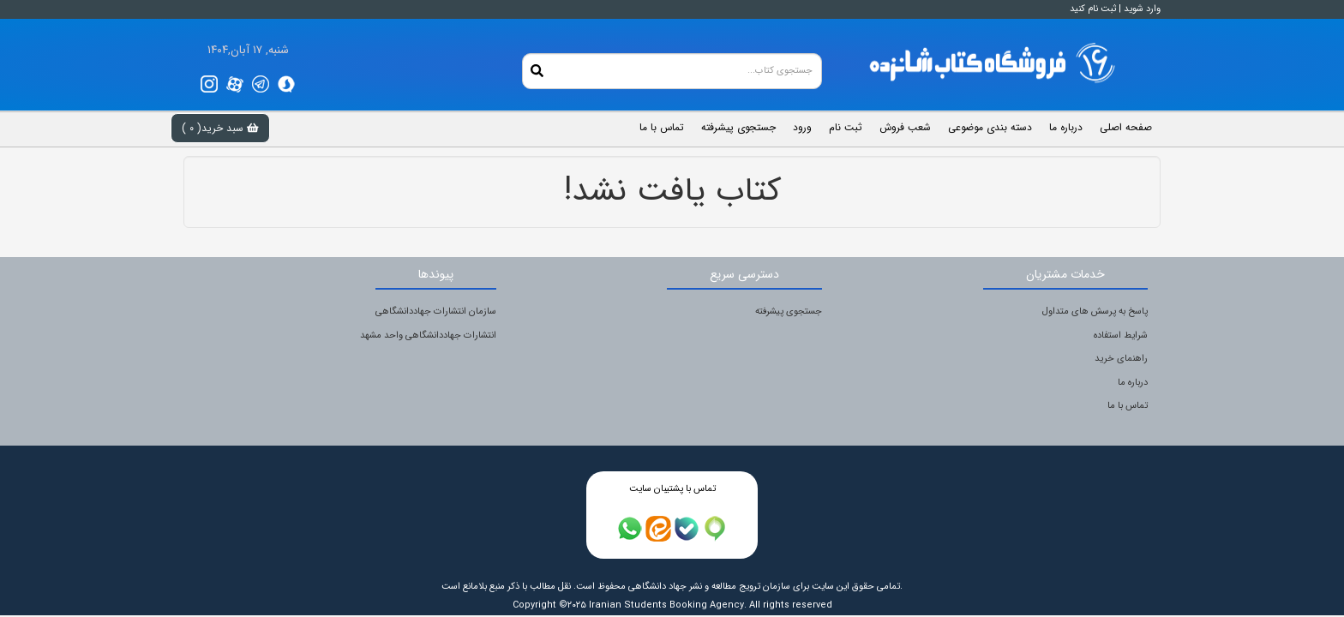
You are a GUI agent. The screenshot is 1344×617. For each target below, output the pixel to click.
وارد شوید (1142, 9)
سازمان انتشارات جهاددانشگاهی (435, 311)
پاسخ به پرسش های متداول (1095, 311)
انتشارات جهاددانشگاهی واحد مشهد (428, 335)
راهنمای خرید (1121, 358)
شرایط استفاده (1121, 335)
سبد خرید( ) (220, 128)
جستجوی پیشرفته (788, 311)
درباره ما (1133, 382)
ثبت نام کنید (1093, 9)
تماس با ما (1127, 405)
